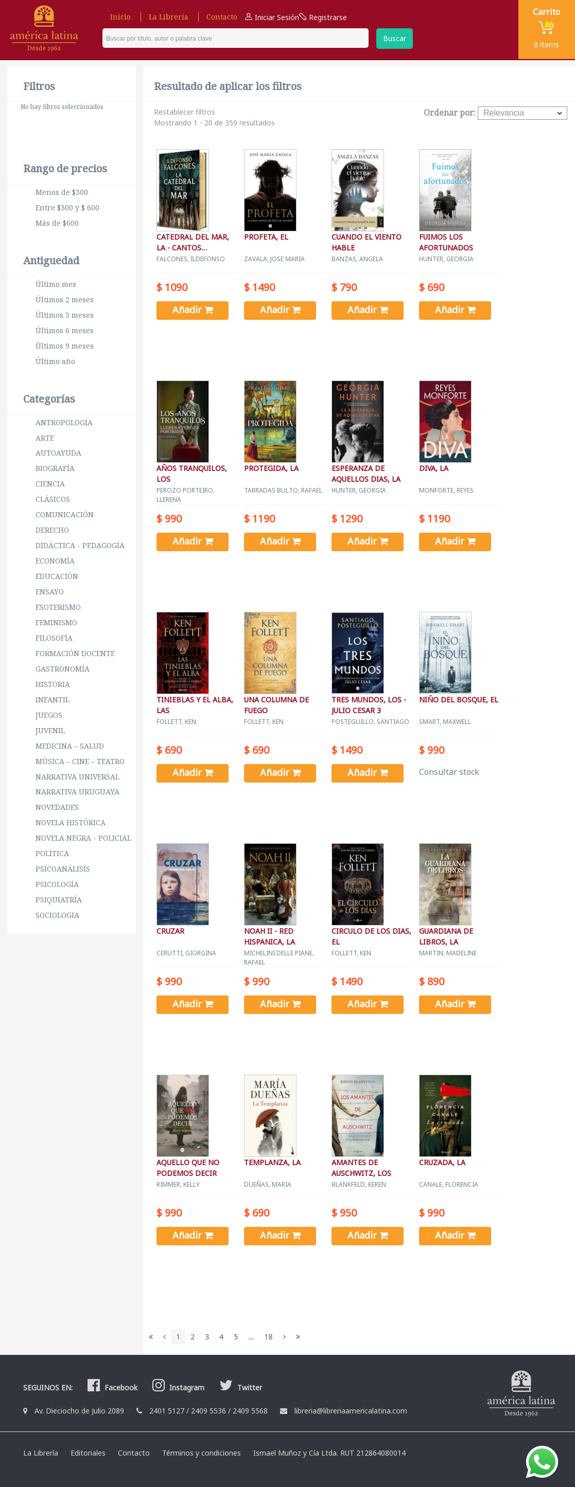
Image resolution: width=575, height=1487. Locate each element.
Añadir (192, 309)
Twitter (239, 1387)
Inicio (120, 17)
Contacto (221, 17)
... (251, 1336)
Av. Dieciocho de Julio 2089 (79, 1411)
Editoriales (88, 1453)
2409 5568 (250, 1411)
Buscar (394, 38)
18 (269, 1336)
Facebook (111, 1387)
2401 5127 (166, 1411)
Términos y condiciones (201, 1453)
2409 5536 (208, 1411)
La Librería (168, 17)
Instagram (177, 1387)
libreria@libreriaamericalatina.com (350, 1411)
